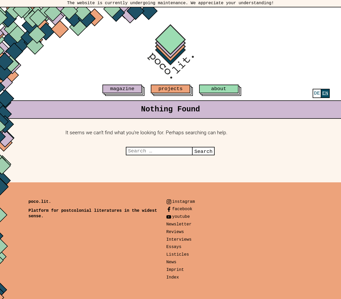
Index (172, 277)
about (218, 89)
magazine (122, 89)
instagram (183, 201)
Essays (174, 247)
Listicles (177, 254)
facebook (182, 209)
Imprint (175, 269)
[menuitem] (317, 93)
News (171, 262)
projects (170, 89)
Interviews (179, 239)
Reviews (175, 232)
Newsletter (179, 224)
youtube (181, 216)
